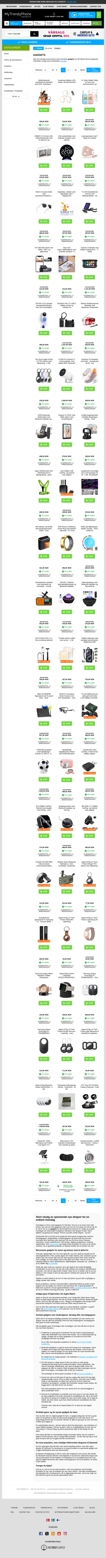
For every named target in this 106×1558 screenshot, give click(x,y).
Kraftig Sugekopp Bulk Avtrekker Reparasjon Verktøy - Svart (89, 417)
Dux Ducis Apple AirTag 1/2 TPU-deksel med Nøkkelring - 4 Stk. (44, 361)
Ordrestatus (46, 1508)
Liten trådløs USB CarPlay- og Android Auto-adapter (66, 473)
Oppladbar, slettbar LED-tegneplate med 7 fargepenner (67, 194)
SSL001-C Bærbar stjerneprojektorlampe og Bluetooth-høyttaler (67, 584)
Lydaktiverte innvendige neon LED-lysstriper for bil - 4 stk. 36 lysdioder (89, 473)
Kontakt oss (95, 6)
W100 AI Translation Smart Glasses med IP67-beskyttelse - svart (66, 696)
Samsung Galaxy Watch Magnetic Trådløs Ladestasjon (44, 975)
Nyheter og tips (42, 1512)
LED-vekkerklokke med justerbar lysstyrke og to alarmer (67, 138)
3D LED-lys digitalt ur (84, 1374)
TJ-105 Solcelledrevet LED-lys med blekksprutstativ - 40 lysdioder (90, 194)
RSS (12, 1512)
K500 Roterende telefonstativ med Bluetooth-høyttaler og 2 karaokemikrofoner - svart (44, 417)
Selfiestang (8, 72)
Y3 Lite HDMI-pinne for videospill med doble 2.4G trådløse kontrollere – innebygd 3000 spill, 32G (90, 696)
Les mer (63, 61)
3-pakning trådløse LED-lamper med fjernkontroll (67, 81)
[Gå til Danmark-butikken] (48, 1520)
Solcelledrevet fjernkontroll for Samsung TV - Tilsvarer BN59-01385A (44, 920)
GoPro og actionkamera (13, 60)
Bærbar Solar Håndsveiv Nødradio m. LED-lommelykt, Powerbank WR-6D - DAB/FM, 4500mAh (67, 864)
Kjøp (68, 165)
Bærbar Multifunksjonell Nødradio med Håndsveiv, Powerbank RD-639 (89, 305)
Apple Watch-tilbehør (51, 1309)
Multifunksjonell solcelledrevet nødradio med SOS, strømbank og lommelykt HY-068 (44, 82)
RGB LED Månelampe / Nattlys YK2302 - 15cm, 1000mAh (89, 529)
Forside (14, 1508)
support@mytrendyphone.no (60, 1489)
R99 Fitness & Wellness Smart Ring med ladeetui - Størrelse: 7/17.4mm (67, 529)
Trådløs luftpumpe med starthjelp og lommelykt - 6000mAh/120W (90, 640)
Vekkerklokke (9, 85)
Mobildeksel (28, 23)
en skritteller (53, 1264)
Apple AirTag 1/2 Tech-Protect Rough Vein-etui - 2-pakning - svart (67, 1031)
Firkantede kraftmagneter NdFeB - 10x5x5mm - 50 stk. (67, 1087)
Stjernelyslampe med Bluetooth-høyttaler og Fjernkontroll (90, 584)
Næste (82, 70)
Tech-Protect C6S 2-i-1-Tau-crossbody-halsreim (44, 639)
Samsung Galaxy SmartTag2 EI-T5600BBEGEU (44, 1031)
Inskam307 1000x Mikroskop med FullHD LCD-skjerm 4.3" (44, 1143)
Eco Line (95, 23)
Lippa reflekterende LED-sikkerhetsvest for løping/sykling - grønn (44, 473)
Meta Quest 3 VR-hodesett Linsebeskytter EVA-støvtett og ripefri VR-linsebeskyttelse (67, 1143)
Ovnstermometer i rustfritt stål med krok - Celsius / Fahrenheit (89, 1143)
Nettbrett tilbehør (50, 23)
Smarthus (7, 66)
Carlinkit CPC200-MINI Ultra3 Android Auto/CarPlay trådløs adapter (44, 864)
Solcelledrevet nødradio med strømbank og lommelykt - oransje (44, 584)
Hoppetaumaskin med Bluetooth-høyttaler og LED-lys (67, 808)
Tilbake (39, 48)
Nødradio (65, 23)
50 (76, 70)
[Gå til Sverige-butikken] (53, 1520)
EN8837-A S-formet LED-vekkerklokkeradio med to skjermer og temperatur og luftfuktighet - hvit (44, 138)
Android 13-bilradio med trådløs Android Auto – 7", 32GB (89, 250)
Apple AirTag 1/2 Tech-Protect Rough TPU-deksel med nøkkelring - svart (89, 864)
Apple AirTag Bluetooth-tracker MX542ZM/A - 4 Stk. (44, 1087)
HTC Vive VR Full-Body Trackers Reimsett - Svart (89, 1086)
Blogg (92, 1508)
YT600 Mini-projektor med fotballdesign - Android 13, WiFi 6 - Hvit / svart (44, 752)
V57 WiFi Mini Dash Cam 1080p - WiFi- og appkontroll (44, 250)
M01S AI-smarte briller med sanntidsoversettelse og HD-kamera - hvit (44, 194)
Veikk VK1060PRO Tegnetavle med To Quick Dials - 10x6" (44, 696)
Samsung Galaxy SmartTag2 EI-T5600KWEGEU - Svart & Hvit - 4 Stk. (89, 975)
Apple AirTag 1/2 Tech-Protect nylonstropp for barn (89, 920)
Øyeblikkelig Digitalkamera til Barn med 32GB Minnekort (67, 752)
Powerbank (86, 23)
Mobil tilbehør (38, 23)
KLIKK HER (71, 2)
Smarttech (8, 79)
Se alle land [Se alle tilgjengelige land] (53, 1527)
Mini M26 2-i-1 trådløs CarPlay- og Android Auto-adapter (90, 808)
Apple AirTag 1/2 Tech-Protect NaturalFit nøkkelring (67, 920)
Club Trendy (48, 6)
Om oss (37, 6)
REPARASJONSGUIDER (78, 6)
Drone (6, 54)
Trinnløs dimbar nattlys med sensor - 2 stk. (66, 639)
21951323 (86, 1489)
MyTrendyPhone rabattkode (67, 1512)
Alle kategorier (14, 23)
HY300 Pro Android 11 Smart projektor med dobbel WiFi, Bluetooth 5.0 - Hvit (67, 361)
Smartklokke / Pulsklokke (13, 91)
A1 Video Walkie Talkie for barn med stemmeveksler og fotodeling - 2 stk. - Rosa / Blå (90, 82)
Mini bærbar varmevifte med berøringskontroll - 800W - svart (43, 529)
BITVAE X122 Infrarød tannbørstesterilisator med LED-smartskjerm (44, 305)
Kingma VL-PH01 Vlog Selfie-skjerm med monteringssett (67, 417)
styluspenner (54, 1244)
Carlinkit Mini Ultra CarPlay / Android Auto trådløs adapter (89, 752)
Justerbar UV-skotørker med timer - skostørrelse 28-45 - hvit (90, 361)
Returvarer (11, 6)
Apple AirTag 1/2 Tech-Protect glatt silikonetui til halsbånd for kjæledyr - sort (90, 1031)
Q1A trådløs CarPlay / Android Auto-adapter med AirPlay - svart (44, 808)
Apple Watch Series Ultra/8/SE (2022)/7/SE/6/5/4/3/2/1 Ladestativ (66, 975)
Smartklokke (75, 23)
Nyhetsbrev (62, 6)
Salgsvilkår (90, 1512)
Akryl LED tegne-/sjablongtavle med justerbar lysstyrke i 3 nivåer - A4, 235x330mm (67, 250)
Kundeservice (25, 6)
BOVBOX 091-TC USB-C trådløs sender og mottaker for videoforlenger (67, 305)
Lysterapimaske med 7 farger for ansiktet (89, 137)
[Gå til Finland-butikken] (58, 1520)
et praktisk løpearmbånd (83, 1288)
